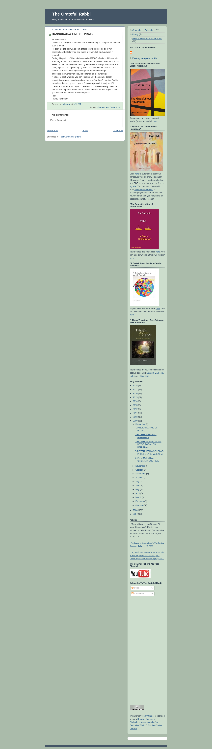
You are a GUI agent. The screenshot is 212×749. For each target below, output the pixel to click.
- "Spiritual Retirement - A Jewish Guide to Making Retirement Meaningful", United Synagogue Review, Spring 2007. (147, 555)
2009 (135, 421)
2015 (135, 397)
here (155, 121)
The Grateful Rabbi (71, 14)
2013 (135, 405)
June (138, 485)
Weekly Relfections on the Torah (147, 38)
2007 (135, 514)
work (136, 716)
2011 (135, 413)
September (140, 474)
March (138, 497)
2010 (135, 417)
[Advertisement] (143, 649)
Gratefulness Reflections (109, 107)
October (139, 470)
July (137, 481)
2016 (135, 393)
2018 (135, 385)
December (140, 424)
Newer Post (52, 130)
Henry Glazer (147, 716)
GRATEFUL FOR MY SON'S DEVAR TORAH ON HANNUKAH (148, 444)
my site (133, 186)
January (139, 505)
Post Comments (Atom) (70, 137)
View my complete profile (144, 58)
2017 (135, 389)
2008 (135, 510)
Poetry (135, 34)
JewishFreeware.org (143, 189)
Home (85, 130)
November (140, 466)
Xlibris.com (144, 376)
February (139, 501)
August (139, 478)
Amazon (150, 373)
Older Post (118, 130)
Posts (135, 588)
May (137, 489)
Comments (138, 593)
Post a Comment (58, 120)
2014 (135, 401)
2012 (135, 409)
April (137, 493)
